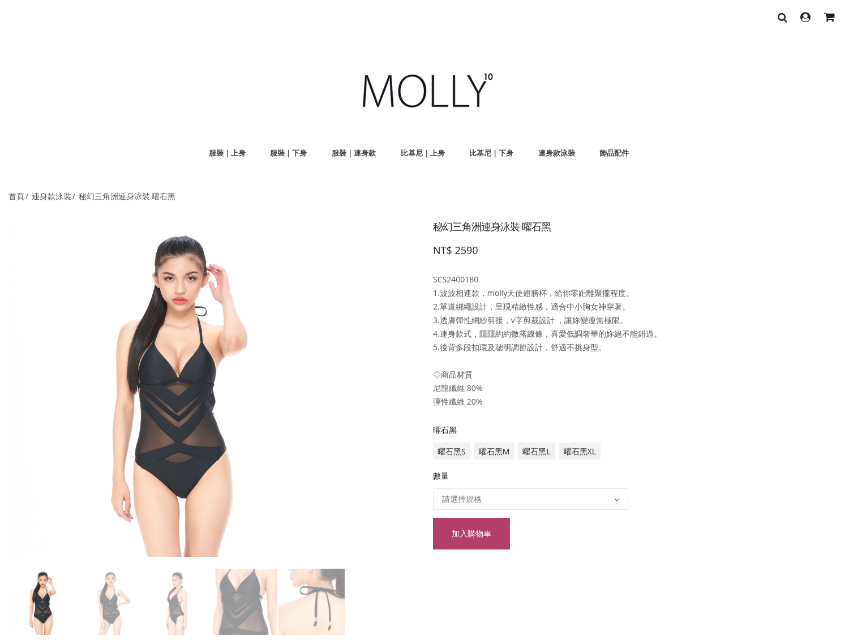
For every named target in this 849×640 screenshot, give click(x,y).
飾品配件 (614, 153)
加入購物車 (471, 533)
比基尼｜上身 (423, 153)
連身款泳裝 (556, 153)
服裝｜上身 (227, 153)
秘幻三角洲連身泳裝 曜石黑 (127, 196)
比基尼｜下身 (491, 153)
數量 (441, 475)
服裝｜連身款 (354, 153)
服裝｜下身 (288, 153)
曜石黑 (445, 429)
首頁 (16, 196)
